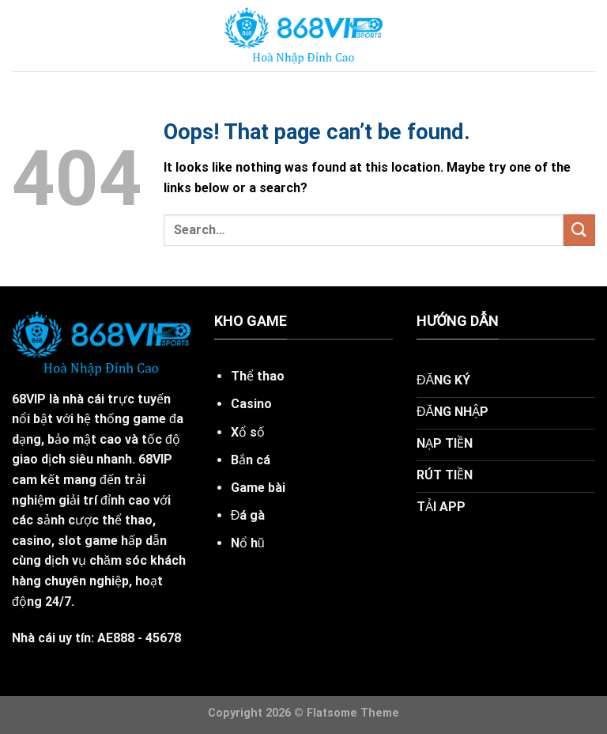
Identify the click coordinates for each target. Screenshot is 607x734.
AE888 (115, 637)
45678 (163, 637)
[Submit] (579, 229)
